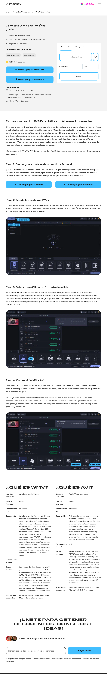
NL (24, 90)
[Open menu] (99, 4)
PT (21, 90)
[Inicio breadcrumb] (8, 12)
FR (16, 90)
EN (10, 90)
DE (13, 90)
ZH (35, 90)
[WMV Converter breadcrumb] (43, 12)
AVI (90, 66)
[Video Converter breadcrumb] (23, 12)
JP (29, 90)
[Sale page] (87, 4)
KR (32, 90)
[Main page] (14, 4)
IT (18, 90)
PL (27, 90)
